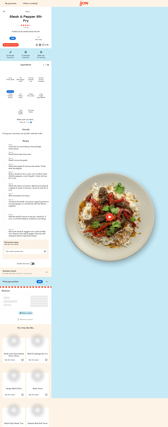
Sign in (143, 3)
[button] (4, 11)
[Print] (39, 44)
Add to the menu (10, 45)
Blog (131, 3)
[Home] (84, 3)
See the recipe (10, 352)
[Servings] (46, 65)
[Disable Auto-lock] (32, 264)
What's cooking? (30, 3)
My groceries (10, 3)
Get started (158, 3)
